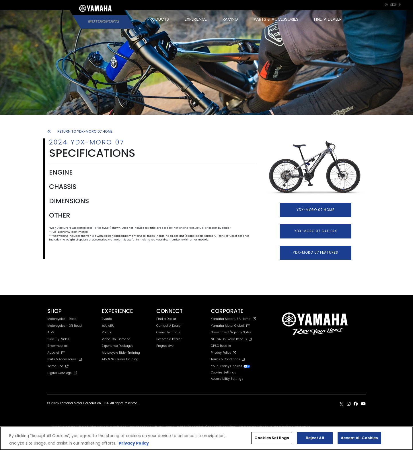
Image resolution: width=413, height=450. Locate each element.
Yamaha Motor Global (230, 326)
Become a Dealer (169, 339)
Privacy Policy (223, 353)
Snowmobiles (57, 346)
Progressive (165, 346)
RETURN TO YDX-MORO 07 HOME (79, 131)
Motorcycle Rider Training (121, 353)
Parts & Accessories (64, 359)
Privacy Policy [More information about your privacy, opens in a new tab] (134, 443)
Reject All (315, 438)
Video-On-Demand (116, 339)
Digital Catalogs (62, 373)
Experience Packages (117, 346)
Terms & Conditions (228, 359)
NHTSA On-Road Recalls (231, 339)
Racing (107, 332)
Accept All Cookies (359, 438)
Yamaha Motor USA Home (233, 319)
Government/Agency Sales (231, 332)
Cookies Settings (223, 373)
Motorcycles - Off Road (64, 326)
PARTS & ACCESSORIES (276, 19)
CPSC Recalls (221, 346)
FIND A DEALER (328, 19)
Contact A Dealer (169, 326)
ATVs (50, 332)
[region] (206, 438)
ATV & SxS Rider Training (120, 359)
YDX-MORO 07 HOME (315, 210)
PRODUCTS (158, 19)
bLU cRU (108, 326)
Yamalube (58, 366)
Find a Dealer (166, 319)
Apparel (56, 353)
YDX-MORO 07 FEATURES (315, 252)
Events (107, 319)
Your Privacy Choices (230, 366)
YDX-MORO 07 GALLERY (315, 231)
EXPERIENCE (196, 19)
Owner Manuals (168, 332)
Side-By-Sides (58, 339)
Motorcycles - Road (62, 319)
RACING (230, 19)
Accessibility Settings (227, 379)
